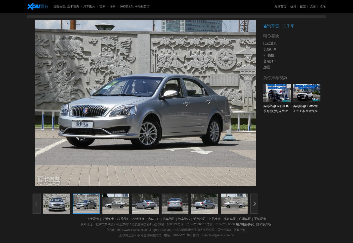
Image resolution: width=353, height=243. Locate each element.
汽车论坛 (184, 219)
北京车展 (230, 219)
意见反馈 (215, 219)
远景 (266, 67)
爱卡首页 (73, 6)
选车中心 (154, 219)
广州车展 (245, 219)
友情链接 (138, 219)
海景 (113, 6)
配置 (303, 6)
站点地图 (199, 219)
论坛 (323, 6)
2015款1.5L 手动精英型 (135, 6)
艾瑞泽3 (269, 61)
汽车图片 (89, 6)
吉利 (102, 6)
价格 (293, 6)
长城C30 (269, 49)
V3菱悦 (268, 55)
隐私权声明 (263, 224)
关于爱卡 (93, 219)
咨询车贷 (271, 26)
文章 (313, 6)
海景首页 (280, 6)
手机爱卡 (260, 219)
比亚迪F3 (270, 43)
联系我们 (123, 219)
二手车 (288, 26)
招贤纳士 (108, 219)
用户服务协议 (245, 224)
